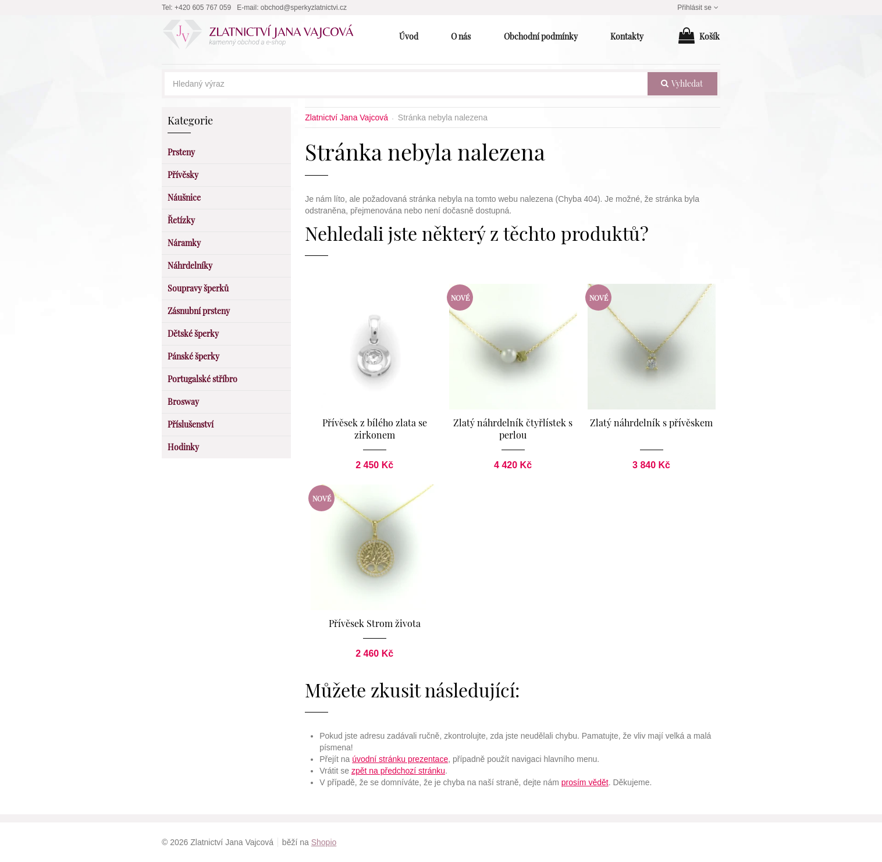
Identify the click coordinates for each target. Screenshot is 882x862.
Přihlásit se (698, 7)
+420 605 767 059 (203, 7)
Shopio (324, 842)
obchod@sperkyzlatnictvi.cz (304, 7)
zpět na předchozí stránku (398, 770)
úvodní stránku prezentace (400, 759)
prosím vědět (585, 782)
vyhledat (682, 83)
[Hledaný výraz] (406, 83)
